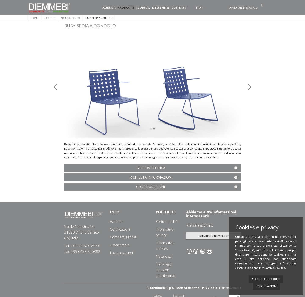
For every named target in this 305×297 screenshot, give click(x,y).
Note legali (164, 256)
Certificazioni (120, 229)
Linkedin (219, 7)
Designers (160, 7)
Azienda (108, 7)
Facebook (207, 7)
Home (34, 17)
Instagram (213, 7)
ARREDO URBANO (70, 17)
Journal (143, 7)
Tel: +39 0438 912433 (81, 245)
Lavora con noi (121, 252)
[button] (77, 84)
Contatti (180, 7)
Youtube (224, 7)
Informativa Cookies (272, 268)
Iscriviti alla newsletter (213, 236)
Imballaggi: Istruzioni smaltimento (165, 270)
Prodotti (126, 7)
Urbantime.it (119, 244)
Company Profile (123, 237)
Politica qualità (166, 221)
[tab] (152, 168)
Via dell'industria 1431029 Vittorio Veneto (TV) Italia (81, 232)
